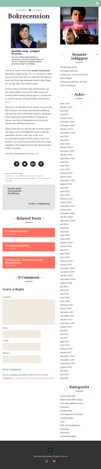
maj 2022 (64, 187)
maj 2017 (64, 337)
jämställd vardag (20, 178)
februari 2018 (66, 304)
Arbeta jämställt (67, 395)
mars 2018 (65, 301)
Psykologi (64, 429)
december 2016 (67, 356)
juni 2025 (64, 110)
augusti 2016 (66, 367)
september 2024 (67, 132)
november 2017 (67, 315)
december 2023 (67, 151)
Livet (62, 421)
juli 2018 (64, 286)
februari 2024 (66, 147)
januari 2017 (66, 352)
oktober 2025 (66, 107)
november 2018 (67, 271)
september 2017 (67, 323)
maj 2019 (64, 249)
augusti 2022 (66, 183)
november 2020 (67, 213)
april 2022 (65, 191)
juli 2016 (64, 370)
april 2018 (65, 297)
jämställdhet (32, 178)
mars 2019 (65, 257)
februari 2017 (66, 348)
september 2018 (67, 279)
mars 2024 (65, 143)
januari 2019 (66, 264)
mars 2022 (65, 195)
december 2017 (67, 312)
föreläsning (9, 178)
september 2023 (67, 158)
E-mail (6, 340)
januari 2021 (66, 209)
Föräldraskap (66, 410)
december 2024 (67, 121)
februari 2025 (66, 118)
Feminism (64, 407)
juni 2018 (64, 290)
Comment (7, 297)
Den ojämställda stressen (71, 403)
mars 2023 (65, 169)
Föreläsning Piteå (68, 67)
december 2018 (67, 268)
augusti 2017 (66, 326)
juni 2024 (64, 136)
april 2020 (65, 235)
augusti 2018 (66, 282)
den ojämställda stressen (25, 176)
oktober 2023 (66, 154)
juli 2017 (64, 330)
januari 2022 (66, 202)
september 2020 (67, 220)
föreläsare (39, 176)
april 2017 (65, 341)
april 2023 (65, 165)
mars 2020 (65, 238)
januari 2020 (66, 246)
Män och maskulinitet (70, 425)
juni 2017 (64, 334)
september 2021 (67, 205)
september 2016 (67, 363)
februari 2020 (66, 242)
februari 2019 (66, 260)
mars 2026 (65, 103)
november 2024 (67, 125)
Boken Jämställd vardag (13, 173)
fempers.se (34, 153)
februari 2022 (66, 198)
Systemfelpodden (68, 436)
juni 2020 (64, 227)
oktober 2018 (66, 275)
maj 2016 (64, 378)
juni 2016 (64, 374)
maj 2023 (64, 162)
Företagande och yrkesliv (71, 414)
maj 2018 (64, 293)
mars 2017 (65, 345)
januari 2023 (66, 176)
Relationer (65, 432)
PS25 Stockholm (67, 85)
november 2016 (67, 359)
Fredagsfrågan (67, 417)
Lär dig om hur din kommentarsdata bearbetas (33, 378)
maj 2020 (64, 231)
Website (6, 353)
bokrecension (10, 176)
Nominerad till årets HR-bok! (73, 81)
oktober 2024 (66, 129)
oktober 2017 (66, 319)
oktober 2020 (66, 216)
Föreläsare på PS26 (69, 70)
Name (6, 328)
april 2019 (65, 253)
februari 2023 (66, 173)
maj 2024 (64, 140)
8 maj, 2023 (21, 10)
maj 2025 (64, 114)
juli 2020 (64, 224)
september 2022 (67, 180)
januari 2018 (66, 308)
